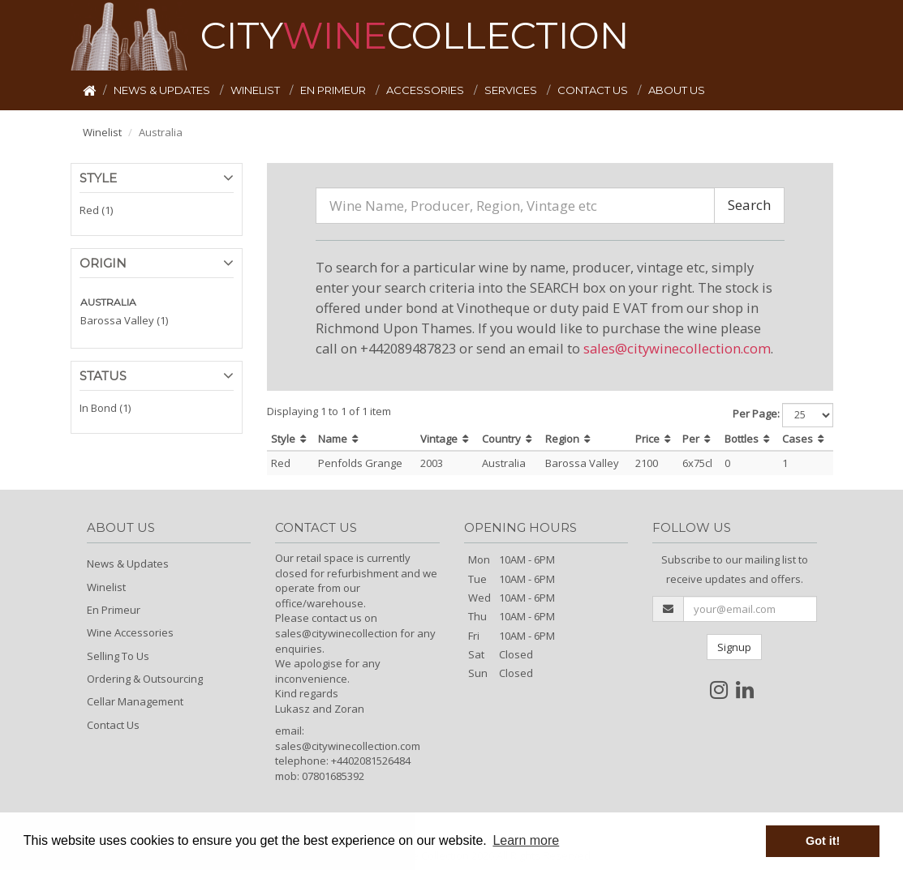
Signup (734, 647)
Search (749, 204)
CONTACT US (593, 90)
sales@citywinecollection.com (677, 348)
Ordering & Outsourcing (145, 678)
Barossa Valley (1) (124, 320)
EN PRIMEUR (334, 90)
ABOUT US (676, 90)
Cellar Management (135, 701)
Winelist (102, 132)
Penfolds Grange (360, 463)
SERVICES (512, 90)
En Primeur (113, 609)
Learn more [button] (525, 840)
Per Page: (756, 413)
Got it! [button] (823, 840)
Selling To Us (118, 656)
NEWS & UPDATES (163, 90)
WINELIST (256, 90)
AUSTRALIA (108, 302)
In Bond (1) (105, 408)
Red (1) (96, 210)
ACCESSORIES (426, 90)
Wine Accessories (130, 632)
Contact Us (113, 725)
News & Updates (128, 563)
